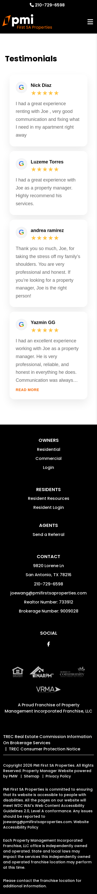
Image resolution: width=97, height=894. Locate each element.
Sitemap (31, 776)
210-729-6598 (50, 5)
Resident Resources (48, 498)
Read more (27, 390)
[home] (27, 22)
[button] (48, 644)
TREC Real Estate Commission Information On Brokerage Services (47, 740)
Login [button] (48, 467)
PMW (13, 776)
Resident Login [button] (48, 507)
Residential (48, 449)
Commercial (48, 458)
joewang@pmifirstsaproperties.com (48, 593)
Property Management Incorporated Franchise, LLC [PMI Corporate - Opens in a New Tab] (48, 708)
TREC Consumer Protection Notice (44, 749)
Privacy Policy (58, 776)
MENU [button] (90, 22)
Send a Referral (48, 534)
